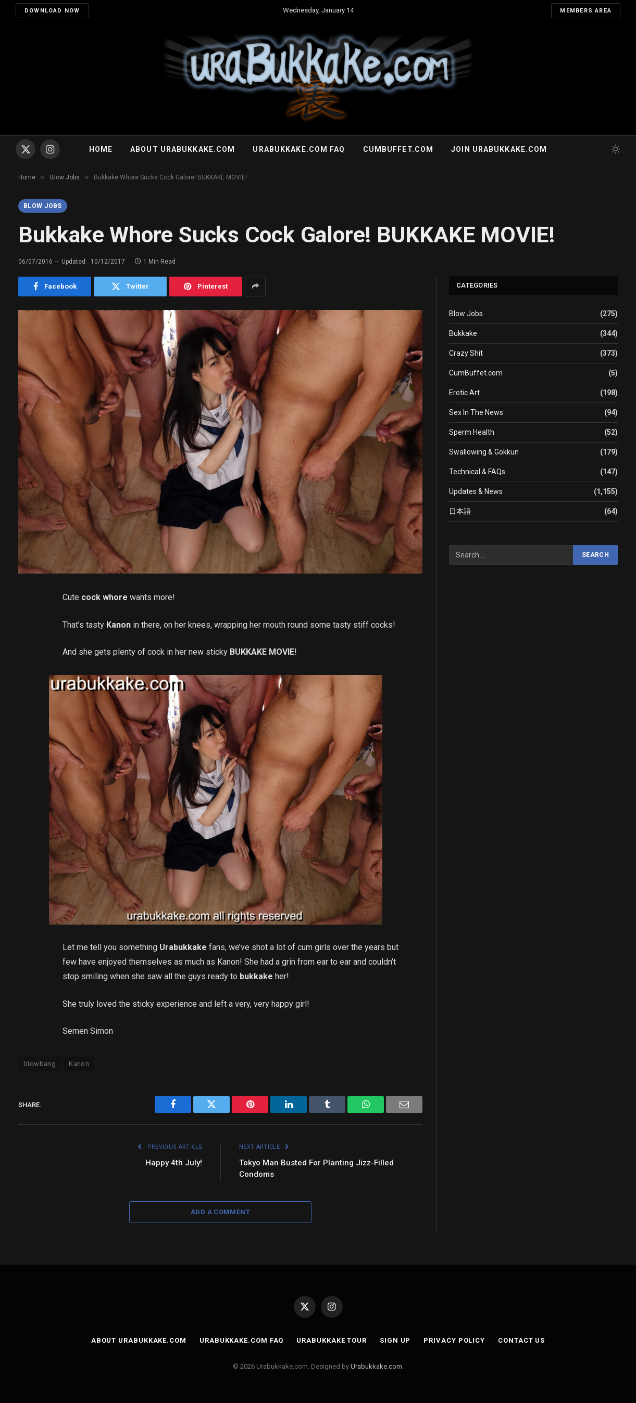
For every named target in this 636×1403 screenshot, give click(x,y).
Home (101, 149)
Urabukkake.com (376, 1366)
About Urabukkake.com (182, 149)
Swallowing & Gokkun (484, 452)
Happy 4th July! (173, 1162)
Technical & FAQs (477, 471)
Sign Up (395, 1340)
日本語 (460, 511)
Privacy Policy (454, 1340)
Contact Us (521, 1340)
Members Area (586, 10)
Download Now (52, 10)
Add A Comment (220, 1212)
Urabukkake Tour (331, 1340)
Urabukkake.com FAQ (299, 149)
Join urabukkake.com (499, 149)
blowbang (39, 1064)
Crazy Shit (466, 353)
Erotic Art (464, 392)
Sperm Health (471, 432)
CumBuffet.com (476, 373)
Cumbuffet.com (398, 149)
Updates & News (476, 491)
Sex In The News (476, 412)
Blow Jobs (42, 206)
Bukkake (463, 333)
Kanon (79, 1064)
